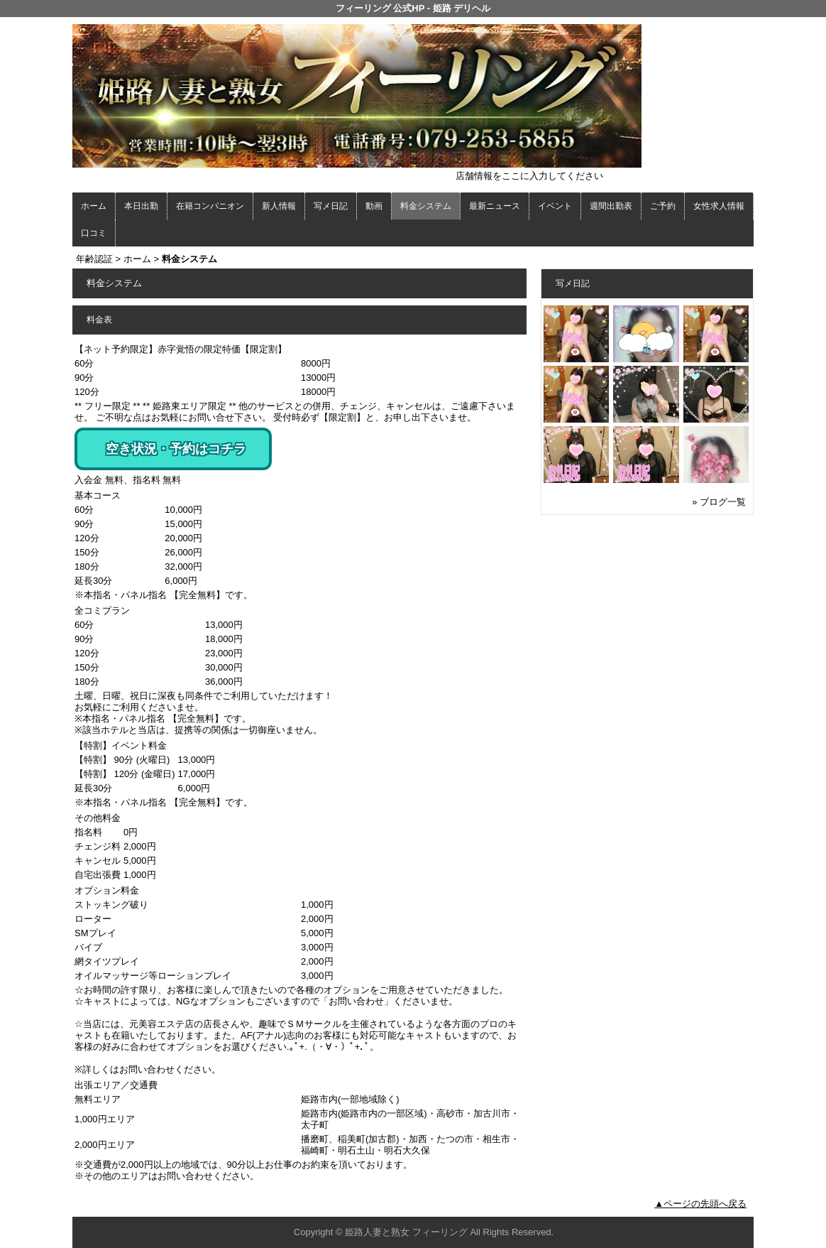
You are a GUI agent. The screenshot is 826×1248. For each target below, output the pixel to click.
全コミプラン (102, 610)
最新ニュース (494, 206)
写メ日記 (331, 206)
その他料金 (98, 818)
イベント (555, 206)
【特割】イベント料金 (121, 745)
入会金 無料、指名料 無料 (128, 479)
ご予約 (663, 206)
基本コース (98, 495)
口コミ (93, 233)
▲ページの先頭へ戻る (700, 1203)
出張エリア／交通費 (116, 1085)
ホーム (93, 206)
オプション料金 (107, 890)
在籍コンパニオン (210, 206)
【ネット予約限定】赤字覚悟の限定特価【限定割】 (181, 349)
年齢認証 (94, 259)
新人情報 (279, 206)
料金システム (425, 206)
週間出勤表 (611, 206)
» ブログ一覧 (719, 502)
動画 (373, 206)
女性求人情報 (718, 206)
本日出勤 (141, 206)
